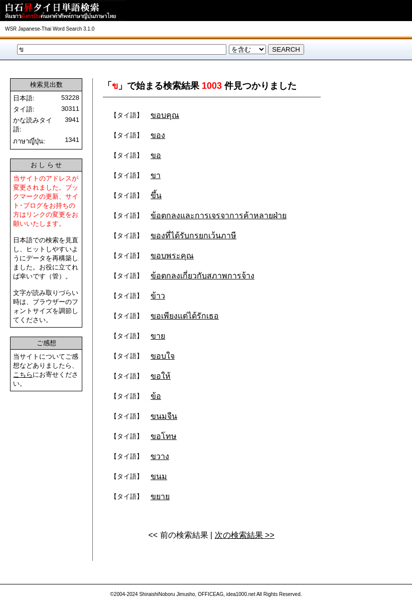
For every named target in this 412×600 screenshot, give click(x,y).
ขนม (159, 476)
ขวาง (160, 456)
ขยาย (160, 496)
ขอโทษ (164, 436)
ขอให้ (161, 376)
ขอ (156, 155)
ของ (158, 135)
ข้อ (156, 396)
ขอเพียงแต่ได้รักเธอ (185, 316)
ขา (156, 175)
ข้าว (158, 295)
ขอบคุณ (165, 115)
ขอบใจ (163, 356)
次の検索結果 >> (244, 535)
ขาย (158, 336)
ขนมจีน (164, 416)
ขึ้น (156, 195)
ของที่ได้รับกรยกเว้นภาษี (193, 235)
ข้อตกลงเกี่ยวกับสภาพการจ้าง (202, 275)
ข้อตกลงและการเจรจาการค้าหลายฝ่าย (219, 215)
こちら (23, 374)
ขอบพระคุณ (172, 255)
